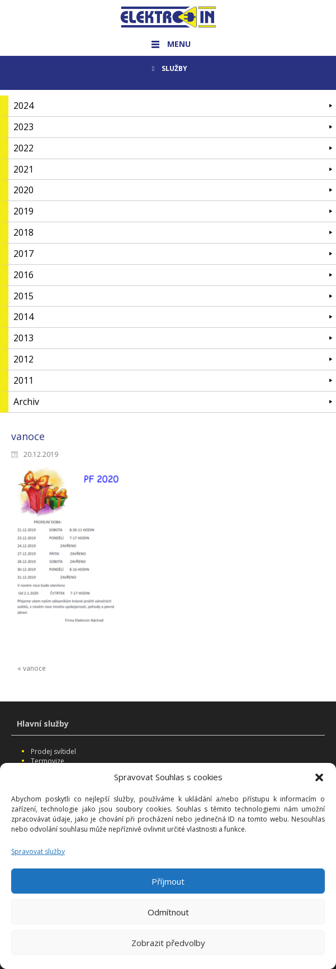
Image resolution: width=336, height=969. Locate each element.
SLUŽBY (168, 68)
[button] (319, 784)
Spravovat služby (38, 859)
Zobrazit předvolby (168, 950)
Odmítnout (168, 919)
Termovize (47, 761)
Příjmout (168, 889)
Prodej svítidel (53, 751)
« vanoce (31, 668)
